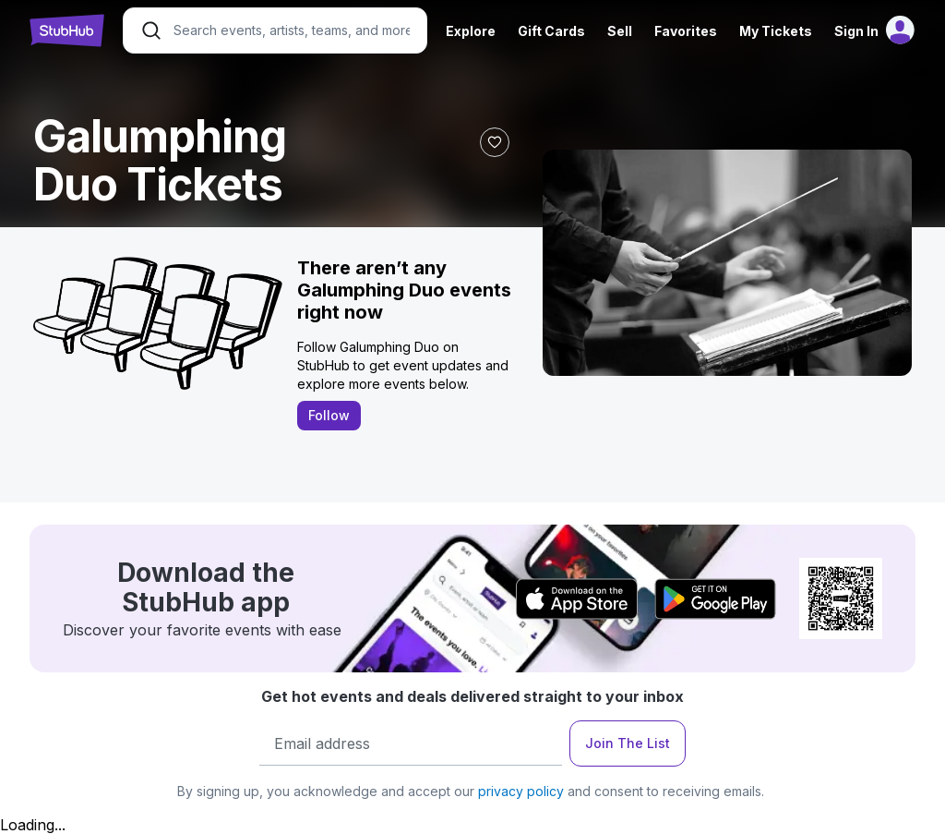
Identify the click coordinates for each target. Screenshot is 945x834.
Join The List (627, 743)
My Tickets (775, 31)
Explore (471, 31)
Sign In (856, 31)
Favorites (685, 31)
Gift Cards (551, 31)
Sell (619, 31)
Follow (329, 415)
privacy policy (521, 791)
